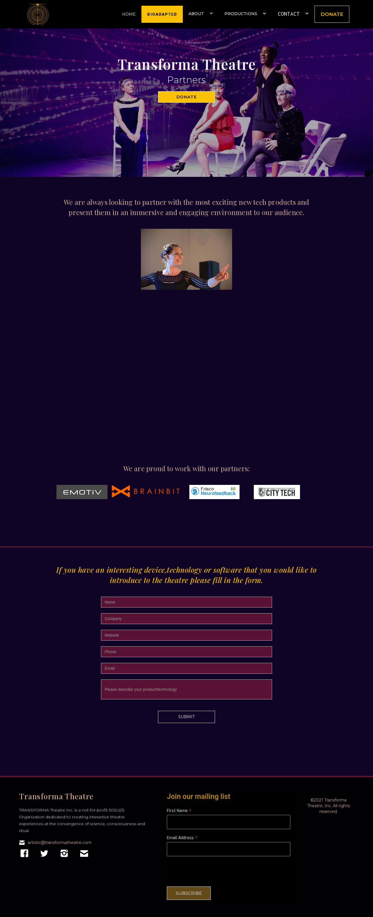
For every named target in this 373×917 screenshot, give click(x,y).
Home (129, 14)
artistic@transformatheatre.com (60, 842)
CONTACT (289, 14)
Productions (240, 13)
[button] (201, 11)
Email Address (182, 838)
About (196, 13)
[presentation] (210, 871)
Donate (332, 14)
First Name (179, 810)
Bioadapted (162, 14)
